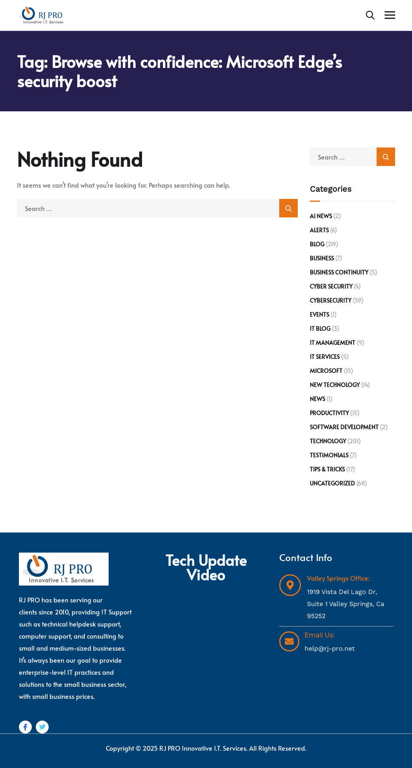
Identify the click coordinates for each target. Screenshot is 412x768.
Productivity (329, 413)
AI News (321, 216)
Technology (328, 441)
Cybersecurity (330, 300)
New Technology (335, 385)
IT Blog (320, 328)
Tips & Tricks (327, 469)
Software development (344, 427)
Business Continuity (339, 272)
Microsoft (326, 371)
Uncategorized (332, 483)
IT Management (332, 342)
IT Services (325, 356)
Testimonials (329, 455)
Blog (317, 244)
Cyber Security (331, 286)
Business (322, 258)
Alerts (319, 230)
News (317, 399)
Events (319, 314)
